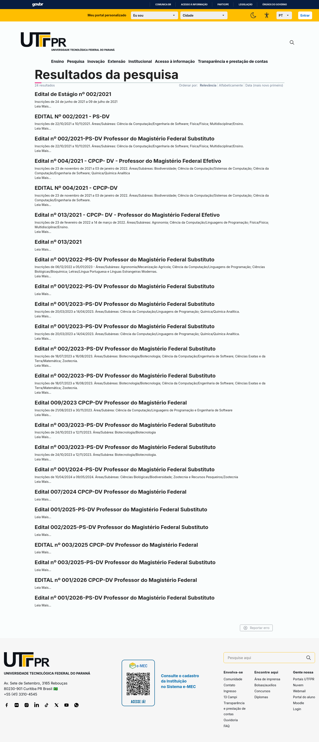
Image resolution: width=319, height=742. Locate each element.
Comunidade (233, 679)
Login (297, 709)
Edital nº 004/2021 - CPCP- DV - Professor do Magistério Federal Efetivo (128, 161)
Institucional (140, 61)
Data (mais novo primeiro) (264, 85)
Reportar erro (251, 628)
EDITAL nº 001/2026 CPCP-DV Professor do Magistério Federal (116, 580)
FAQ (227, 726)
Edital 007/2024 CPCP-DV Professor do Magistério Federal (111, 492)
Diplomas (261, 697)
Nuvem (298, 685)
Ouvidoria (231, 720)
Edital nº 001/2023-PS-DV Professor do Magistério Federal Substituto (125, 304)
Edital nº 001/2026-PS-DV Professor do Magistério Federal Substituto (125, 597)
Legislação (246, 4)
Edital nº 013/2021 (58, 242)
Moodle (298, 703)
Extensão (116, 61)
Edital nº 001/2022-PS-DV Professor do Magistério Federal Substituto (125, 259)
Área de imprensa (267, 679)
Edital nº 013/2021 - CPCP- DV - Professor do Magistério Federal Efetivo (127, 215)
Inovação (96, 61)
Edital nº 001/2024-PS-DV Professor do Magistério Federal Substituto (125, 469)
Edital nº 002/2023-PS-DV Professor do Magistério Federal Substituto (125, 348)
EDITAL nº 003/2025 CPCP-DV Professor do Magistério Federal (116, 545)
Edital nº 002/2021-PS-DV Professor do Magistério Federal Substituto (125, 138)
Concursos (262, 691)
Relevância (208, 85)
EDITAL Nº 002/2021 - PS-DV (72, 116)
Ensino (57, 61)
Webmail (299, 691)
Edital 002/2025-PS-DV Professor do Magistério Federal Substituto (121, 527)
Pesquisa (75, 61)
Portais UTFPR (303, 679)
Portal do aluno (304, 697)
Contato (229, 685)
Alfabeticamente (231, 85)
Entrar (305, 15)
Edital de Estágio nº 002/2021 (73, 94)
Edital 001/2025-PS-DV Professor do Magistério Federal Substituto (121, 509)
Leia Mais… (43, 106)
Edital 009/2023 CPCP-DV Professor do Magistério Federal (111, 402)
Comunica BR (163, 4)
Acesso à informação (194, 4)
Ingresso (230, 691)
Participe (223, 4)
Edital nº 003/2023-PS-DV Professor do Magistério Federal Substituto (125, 425)
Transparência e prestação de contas (233, 61)
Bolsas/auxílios (265, 685)
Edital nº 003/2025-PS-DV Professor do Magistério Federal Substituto (125, 562)
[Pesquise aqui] (265, 658)
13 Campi (230, 697)
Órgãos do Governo (275, 4)
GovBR (37, 4)
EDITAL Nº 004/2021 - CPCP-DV (76, 188)
